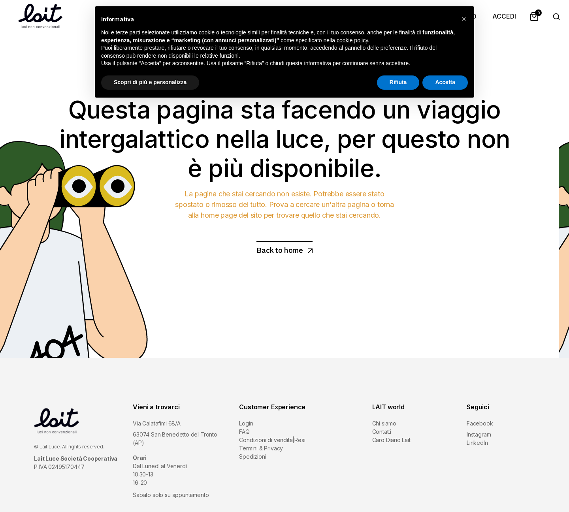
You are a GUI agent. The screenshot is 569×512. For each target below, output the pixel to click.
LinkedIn (477, 442)
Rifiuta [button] (398, 82)
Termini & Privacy (261, 448)
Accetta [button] (445, 82)
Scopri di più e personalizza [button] (150, 82)
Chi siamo (384, 423)
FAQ (244, 431)
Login (246, 423)
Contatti (382, 431)
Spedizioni (252, 456)
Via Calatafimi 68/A (157, 423)
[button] (464, 19)
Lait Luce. (50, 447)
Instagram (479, 434)
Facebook (480, 423)
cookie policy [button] (352, 40)
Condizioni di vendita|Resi (272, 440)
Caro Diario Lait (391, 440)
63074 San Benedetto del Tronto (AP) (175, 438)
